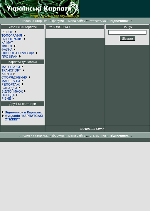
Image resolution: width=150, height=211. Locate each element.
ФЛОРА (7, 46)
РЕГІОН (7, 32)
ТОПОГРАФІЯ (11, 35)
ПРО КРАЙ (9, 56)
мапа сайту (76, 21)
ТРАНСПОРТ (11, 70)
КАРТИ (6, 74)
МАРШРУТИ (10, 81)
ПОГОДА (8, 95)
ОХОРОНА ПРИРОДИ (17, 53)
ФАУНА (6, 49)
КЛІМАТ (7, 42)
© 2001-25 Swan (92, 129)
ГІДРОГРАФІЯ (11, 39)
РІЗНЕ (6, 98)
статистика (98, 21)
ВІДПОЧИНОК (12, 91)
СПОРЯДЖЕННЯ (14, 77)
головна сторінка (35, 21)
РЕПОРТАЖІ (11, 84)
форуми (58, 21)
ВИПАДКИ (9, 88)
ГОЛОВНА (60, 27)
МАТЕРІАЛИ (10, 67)
